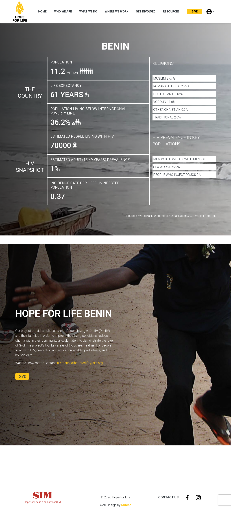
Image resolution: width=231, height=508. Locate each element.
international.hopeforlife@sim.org (79, 363)
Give (194, 11)
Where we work (116, 11)
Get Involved (146, 11)
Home (42, 11)
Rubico (126, 505)
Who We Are (63, 11)
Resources (171, 11)
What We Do (88, 11)
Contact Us (168, 497)
